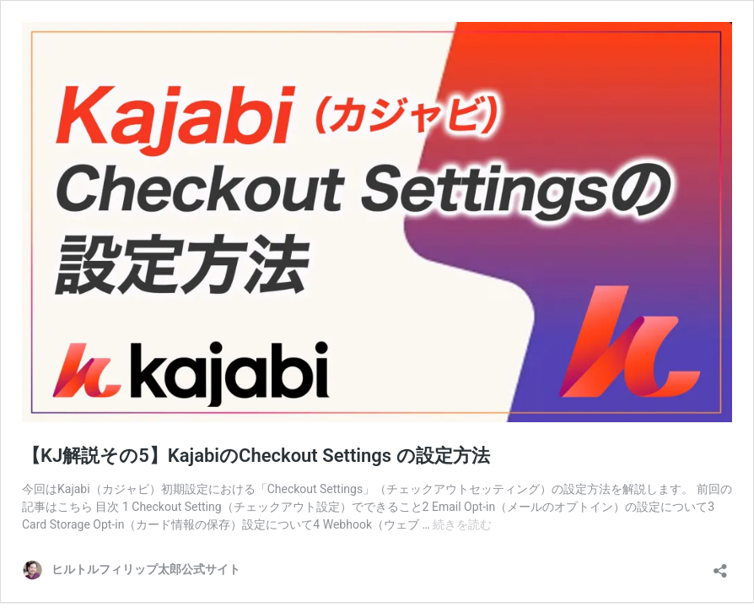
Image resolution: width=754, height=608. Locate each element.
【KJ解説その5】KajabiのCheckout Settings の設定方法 (256, 455)
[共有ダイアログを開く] (720, 565)
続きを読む (462, 524)
